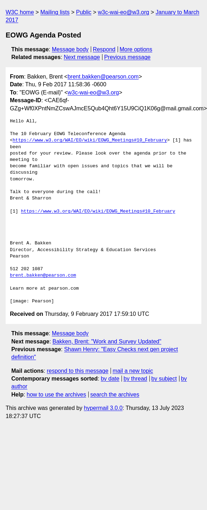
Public (83, 12)
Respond (104, 49)
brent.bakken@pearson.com (102, 77)
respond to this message (77, 371)
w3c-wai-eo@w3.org (123, 12)
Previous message (127, 57)
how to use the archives (56, 395)
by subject (164, 379)
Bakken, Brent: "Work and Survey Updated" (107, 341)
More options (136, 49)
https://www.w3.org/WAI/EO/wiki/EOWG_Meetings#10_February (90, 140)
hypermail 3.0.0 (103, 408)
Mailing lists (55, 12)
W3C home (20, 12)
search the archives (115, 395)
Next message (82, 57)
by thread (135, 379)
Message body (70, 49)
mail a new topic (133, 371)
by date (110, 379)
